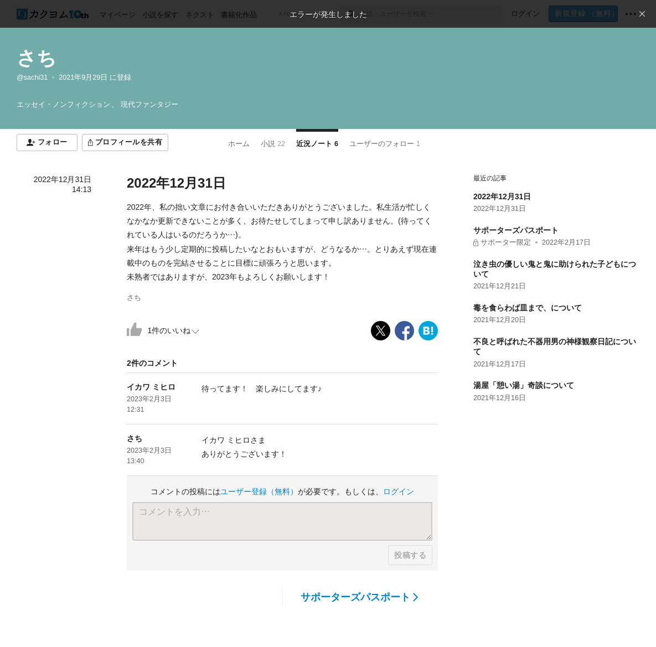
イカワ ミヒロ (151, 386)
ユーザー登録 (259, 491)
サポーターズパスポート (360, 597)
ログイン (398, 491)
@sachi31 (32, 77)
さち (36, 58)
